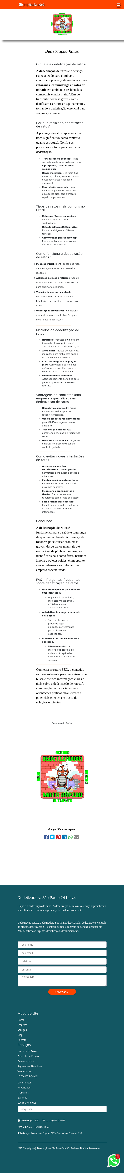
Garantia (22, 1097)
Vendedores (24, 1071)
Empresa (22, 1024)
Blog (20, 1035)
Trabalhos (23, 1092)
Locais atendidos (27, 1102)
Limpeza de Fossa (27, 1051)
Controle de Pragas (28, 1056)
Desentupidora (26, 1061)
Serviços (22, 1029)
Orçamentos (25, 1082)
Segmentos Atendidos (30, 1066)
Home (21, 1019)
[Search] (62, 1109)
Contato (22, 1040)
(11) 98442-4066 (31, 4)
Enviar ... (62, 991)
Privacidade (24, 1087)
